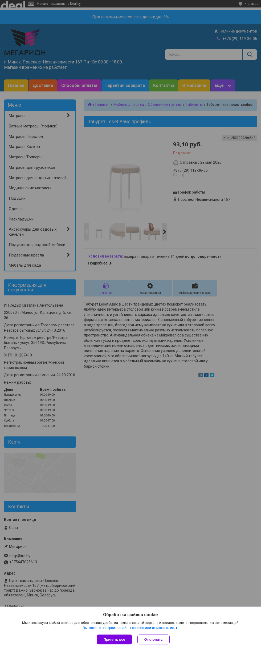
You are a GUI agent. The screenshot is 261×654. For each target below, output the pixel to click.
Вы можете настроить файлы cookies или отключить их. (129, 628)
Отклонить (153, 639)
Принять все (114, 639)
